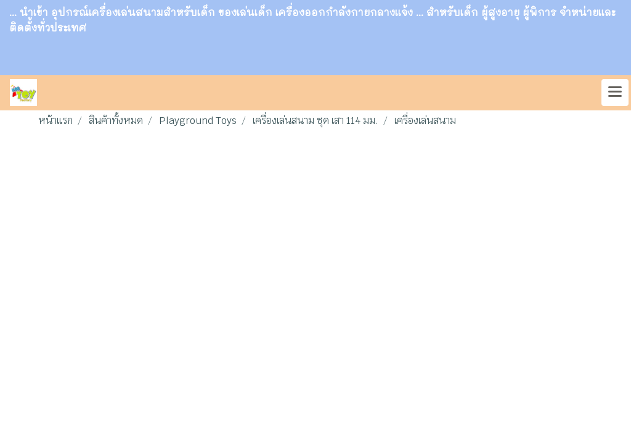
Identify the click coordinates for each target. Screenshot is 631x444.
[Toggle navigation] (615, 92)
